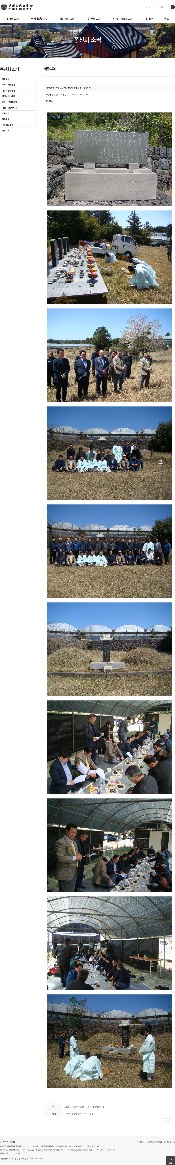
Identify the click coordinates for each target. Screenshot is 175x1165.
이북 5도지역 (7, 124)
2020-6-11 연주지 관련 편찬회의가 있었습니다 (84, 1106)
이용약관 (142, 1141)
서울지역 (5, 79)
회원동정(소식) (67, 18)
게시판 (148, 18)
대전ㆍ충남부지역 (9, 107)
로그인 (151, 7)
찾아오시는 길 (169, 1141)
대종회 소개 (12, 18)
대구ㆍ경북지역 (8, 90)
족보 (166, 18)
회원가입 (163, 7)
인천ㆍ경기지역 (8, 96)
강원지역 (5, 113)
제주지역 (5, 119)
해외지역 (5, 130)
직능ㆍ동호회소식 (123, 18)
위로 (170, 1162)
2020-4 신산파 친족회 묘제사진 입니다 (81, 1113)
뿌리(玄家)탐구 (39, 18)
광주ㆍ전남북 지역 (9, 101)
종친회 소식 (94, 18)
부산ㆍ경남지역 (8, 84)
